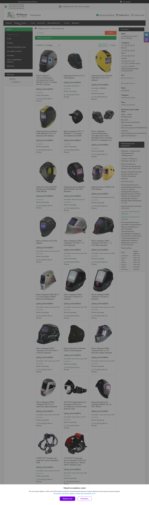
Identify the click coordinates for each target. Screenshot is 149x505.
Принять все (67, 499)
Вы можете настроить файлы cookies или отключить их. (74, 493)
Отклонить (85, 499)
